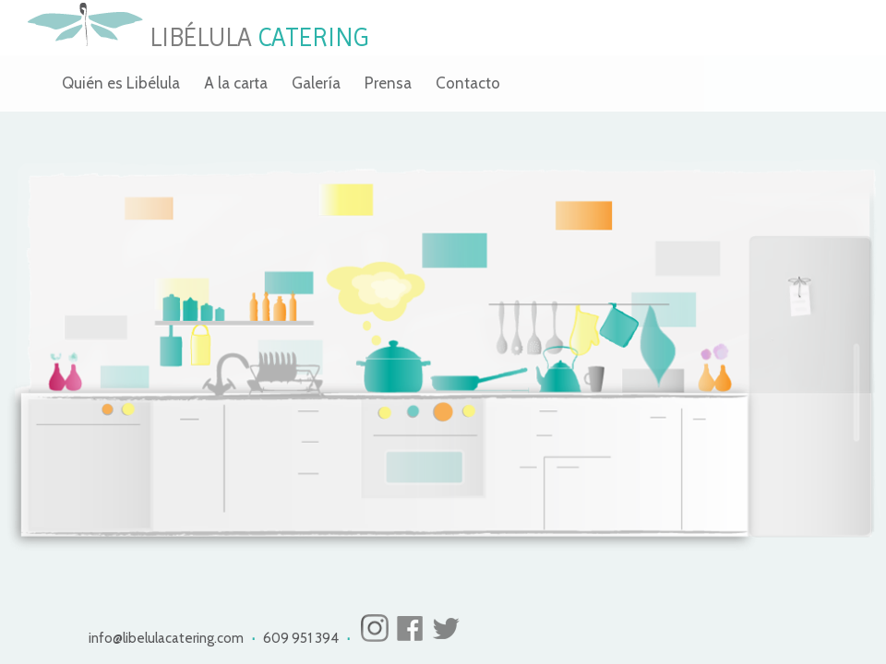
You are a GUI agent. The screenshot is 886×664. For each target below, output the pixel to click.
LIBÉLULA (197, 37)
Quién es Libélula (121, 83)
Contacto (468, 83)
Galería (316, 83)
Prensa (388, 83)
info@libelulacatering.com (167, 638)
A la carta (236, 83)
